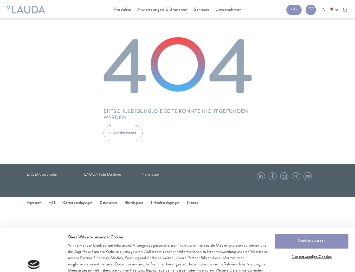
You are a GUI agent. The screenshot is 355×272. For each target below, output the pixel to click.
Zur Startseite (125, 133)
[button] (334, 10)
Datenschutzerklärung (109, 247)
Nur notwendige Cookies (312, 228)
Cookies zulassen (311, 211)
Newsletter (150, 175)
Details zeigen (78, 262)
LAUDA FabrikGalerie (102, 175)
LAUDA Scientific (42, 175)
